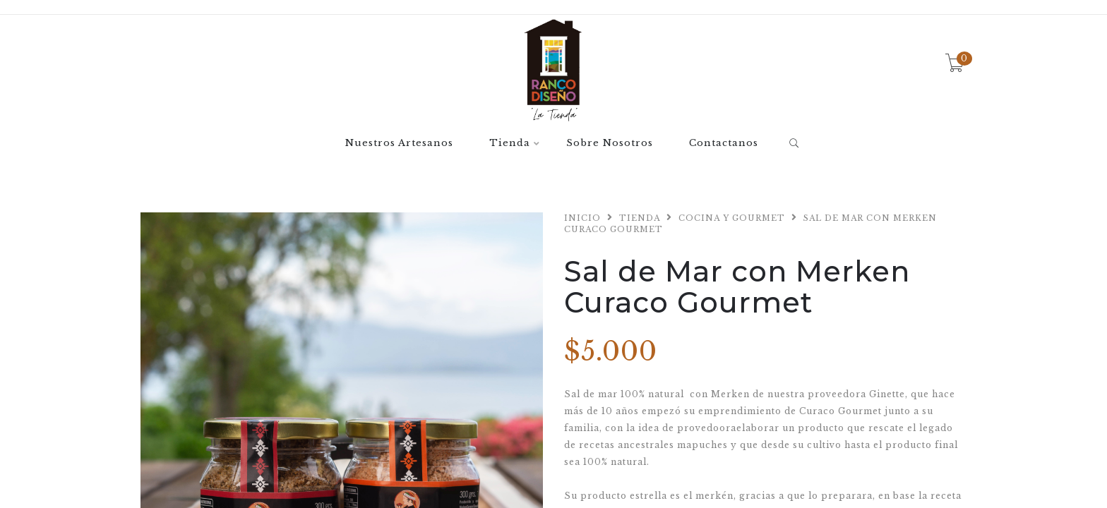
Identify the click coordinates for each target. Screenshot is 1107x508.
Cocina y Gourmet (731, 218)
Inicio (582, 218)
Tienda (509, 143)
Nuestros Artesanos (399, 143)
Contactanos (723, 143)
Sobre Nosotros (609, 143)
